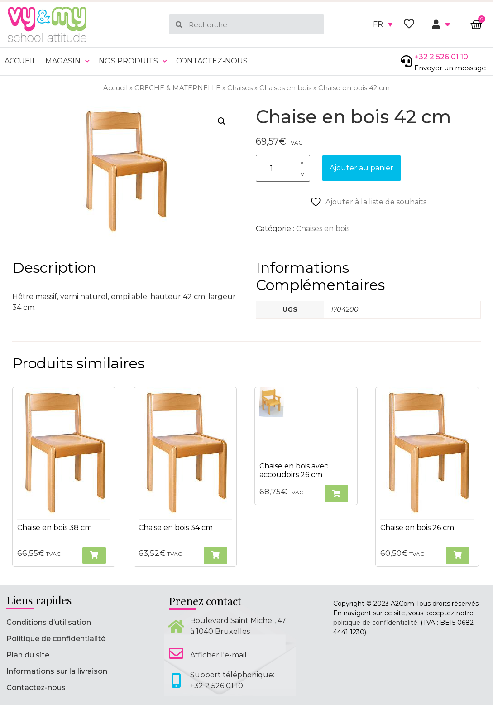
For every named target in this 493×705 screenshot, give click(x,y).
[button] (222, 121)
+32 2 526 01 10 (441, 57)
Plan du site (27, 655)
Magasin (67, 61)
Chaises (240, 88)
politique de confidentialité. (376, 622)
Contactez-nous (212, 61)
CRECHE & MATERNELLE (177, 88)
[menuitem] (383, 24)
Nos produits (133, 61)
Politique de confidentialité (55, 638)
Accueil (20, 61)
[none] (383, 24)
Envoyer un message (450, 67)
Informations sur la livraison (56, 671)
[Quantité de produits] (283, 168)
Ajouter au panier (361, 168)
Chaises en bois (285, 88)
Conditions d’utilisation (48, 622)
